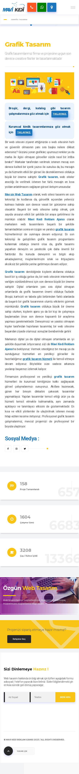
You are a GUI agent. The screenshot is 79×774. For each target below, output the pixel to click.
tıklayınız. (60, 114)
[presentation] (31, 711)
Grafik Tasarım (28, 44)
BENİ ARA (65, 697)
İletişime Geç (19, 639)
